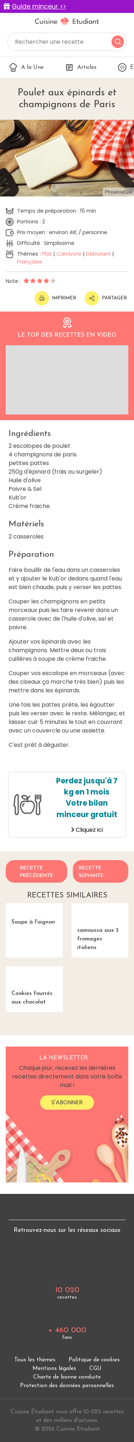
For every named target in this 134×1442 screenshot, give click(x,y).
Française (29, 261)
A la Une (26, 67)
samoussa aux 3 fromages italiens (100, 926)
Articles (80, 67)
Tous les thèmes (34, 1360)
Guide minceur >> (39, 6)
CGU (95, 1368)
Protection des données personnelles (67, 1386)
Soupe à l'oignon (30, 914)
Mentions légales (54, 1368)
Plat (47, 253)
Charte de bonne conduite (67, 1377)
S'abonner (67, 1102)
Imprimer (55, 298)
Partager (106, 298)
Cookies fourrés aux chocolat (34, 985)
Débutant (98, 253)
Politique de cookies (94, 1360)
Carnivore (68, 253)
